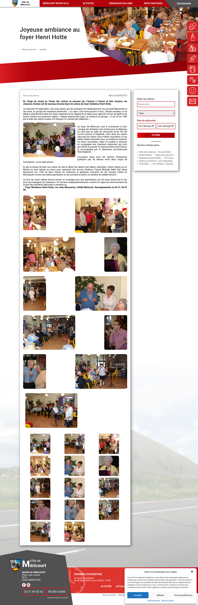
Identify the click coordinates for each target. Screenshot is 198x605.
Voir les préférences (183, 595)
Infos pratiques (153, 3)
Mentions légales (153, 600)
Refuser (160, 595)
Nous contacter (109, 595)
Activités (88, 3)
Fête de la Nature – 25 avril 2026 (155, 152)
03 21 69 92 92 (33, 591)
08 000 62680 (57, 591)
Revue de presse (31, 95)
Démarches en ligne (120, 3)
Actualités (122, 586)
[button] (192, 572)
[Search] (186, 4)
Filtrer (156, 135)
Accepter (138, 595)
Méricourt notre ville (56, 3)
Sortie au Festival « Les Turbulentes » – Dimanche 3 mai (166, 161)
